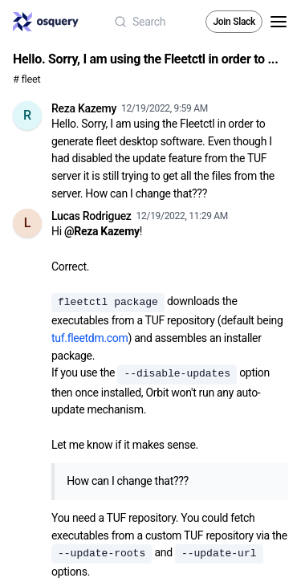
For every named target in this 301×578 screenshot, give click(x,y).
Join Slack (234, 21)
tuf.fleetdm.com (89, 338)
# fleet (26, 79)
